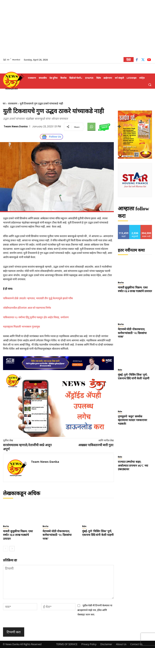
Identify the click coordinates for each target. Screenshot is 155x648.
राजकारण (12, 103)
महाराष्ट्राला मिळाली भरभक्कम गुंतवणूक (21, 326)
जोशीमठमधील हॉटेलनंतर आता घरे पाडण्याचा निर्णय (27, 307)
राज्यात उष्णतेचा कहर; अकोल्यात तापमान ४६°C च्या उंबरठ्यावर (133, 465)
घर (4, 103)
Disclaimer (106, 644)
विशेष (84, 527)
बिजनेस (6, 527)
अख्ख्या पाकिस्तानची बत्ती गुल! (96, 445)
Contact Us (136, 644)
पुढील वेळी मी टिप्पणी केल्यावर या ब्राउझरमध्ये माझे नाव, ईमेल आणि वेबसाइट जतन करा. (95, 610)
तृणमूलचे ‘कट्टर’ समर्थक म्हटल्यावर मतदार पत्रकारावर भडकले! (132, 420)
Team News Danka (16, 126)
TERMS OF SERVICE (67, 644)
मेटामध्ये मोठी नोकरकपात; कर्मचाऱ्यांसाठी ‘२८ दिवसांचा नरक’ (57, 535)
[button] (150, 84)
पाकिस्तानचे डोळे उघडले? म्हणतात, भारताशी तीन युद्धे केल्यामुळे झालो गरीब (38, 298)
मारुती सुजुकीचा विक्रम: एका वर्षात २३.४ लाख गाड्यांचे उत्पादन (18, 535)
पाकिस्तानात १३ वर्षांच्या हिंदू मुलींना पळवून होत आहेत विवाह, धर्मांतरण (36, 317)
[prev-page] (5, 548)
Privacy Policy (88, 644)
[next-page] (12, 548)
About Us (121, 644)
